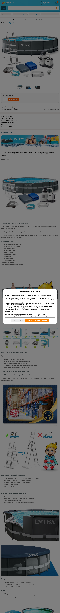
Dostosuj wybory (18, 320)
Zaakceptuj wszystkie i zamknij (37, 320)
